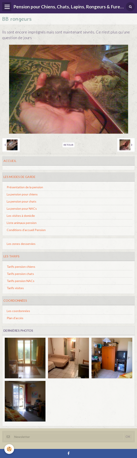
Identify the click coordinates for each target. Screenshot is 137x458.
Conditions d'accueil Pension (26, 230)
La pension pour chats (21, 201)
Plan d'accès (15, 318)
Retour (68, 144)
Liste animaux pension (22, 223)
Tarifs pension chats (20, 274)
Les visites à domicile (21, 215)
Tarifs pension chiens (21, 266)
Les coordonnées (18, 311)
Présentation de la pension (25, 187)
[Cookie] (9, 449)
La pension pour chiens (22, 194)
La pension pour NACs (22, 208)
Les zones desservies (21, 244)
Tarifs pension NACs (20, 281)
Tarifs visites (15, 288)
